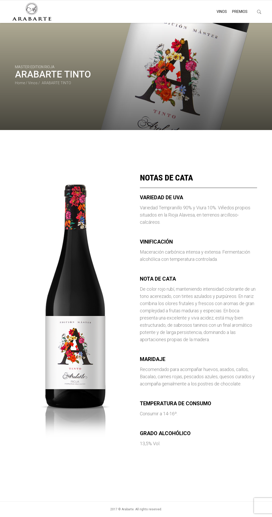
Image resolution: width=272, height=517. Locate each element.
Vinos (33, 83)
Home (20, 83)
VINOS (222, 12)
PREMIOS (240, 12)
